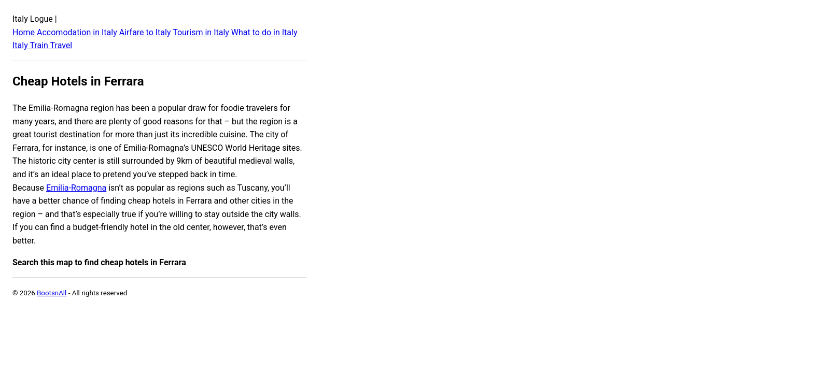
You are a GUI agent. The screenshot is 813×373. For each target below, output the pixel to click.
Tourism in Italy (201, 32)
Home (23, 32)
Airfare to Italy (145, 32)
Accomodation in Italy (77, 32)
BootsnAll (51, 293)
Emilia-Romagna (76, 188)
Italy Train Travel (42, 45)
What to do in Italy (264, 32)
